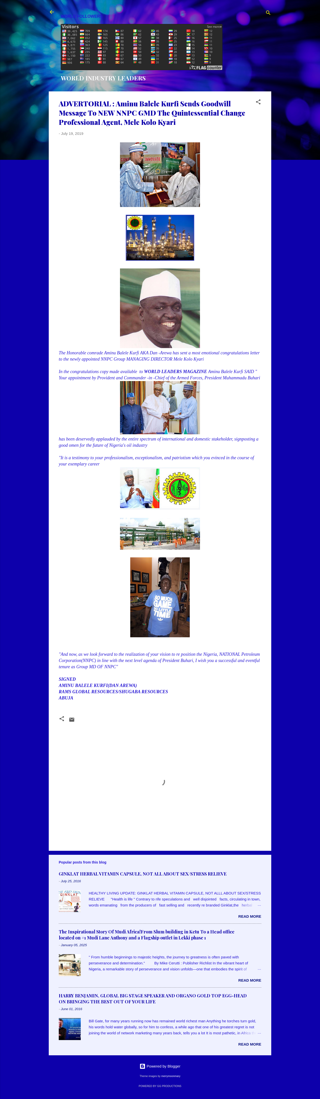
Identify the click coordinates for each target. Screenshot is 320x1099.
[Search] (268, 13)
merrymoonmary (170, 1076)
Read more (249, 916)
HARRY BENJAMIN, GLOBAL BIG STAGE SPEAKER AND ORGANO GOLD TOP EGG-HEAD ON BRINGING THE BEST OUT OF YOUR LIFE (153, 999)
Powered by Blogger (160, 1066)
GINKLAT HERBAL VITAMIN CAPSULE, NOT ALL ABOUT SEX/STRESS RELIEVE (142, 874)
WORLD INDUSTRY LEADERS (103, 78)
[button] (258, 103)
